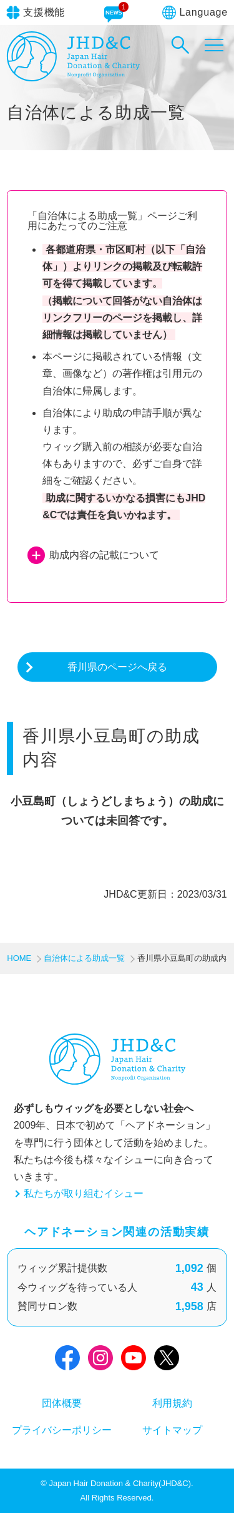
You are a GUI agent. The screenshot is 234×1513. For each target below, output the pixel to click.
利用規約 (172, 1403)
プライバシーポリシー (62, 1430)
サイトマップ (172, 1430)
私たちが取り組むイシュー (84, 1193)
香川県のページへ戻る (117, 667)
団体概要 (62, 1403)
